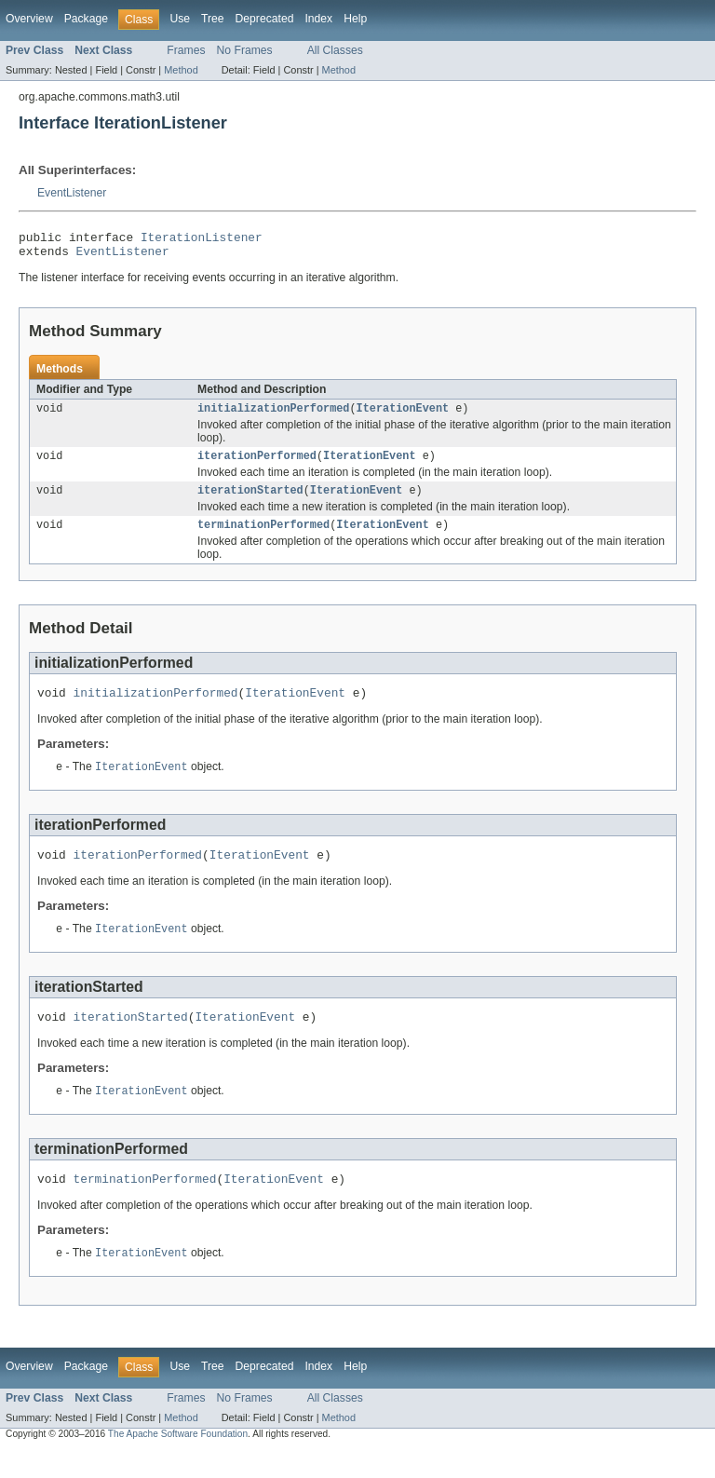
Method (180, 69)
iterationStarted (250, 501)
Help (355, 18)
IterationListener (202, 239)
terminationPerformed (263, 537)
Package (86, 18)
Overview (29, 18)
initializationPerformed (273, 415)
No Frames (245, 50)
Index (318, 18)
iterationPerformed (257, 464)
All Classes (335, 50)
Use (179, 18)
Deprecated (265, 18)
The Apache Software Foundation (178, 1462)
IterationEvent (403, 415)
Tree (212, 18)
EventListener (71, 192)
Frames (186, 50)
